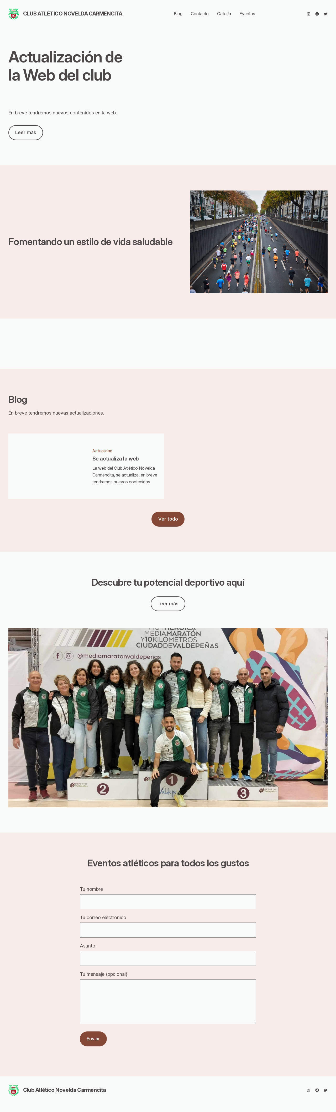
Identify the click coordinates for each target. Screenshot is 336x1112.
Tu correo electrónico (168, 926)
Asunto (168, 954)
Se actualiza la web (115, 459)
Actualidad (102, 450)
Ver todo (168, 519)
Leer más (25, 132)
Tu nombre (168, 897)
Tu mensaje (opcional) (168, 1003)
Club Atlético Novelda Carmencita (72, 13)
